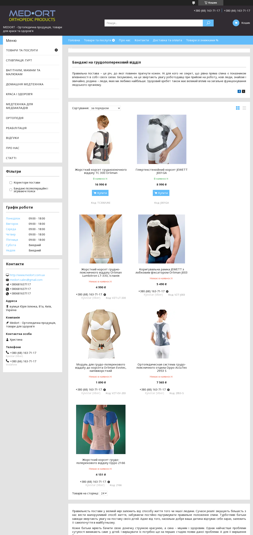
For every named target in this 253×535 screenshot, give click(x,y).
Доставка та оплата (167, 40)
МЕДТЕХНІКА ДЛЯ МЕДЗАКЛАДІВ (19, 106)
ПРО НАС (12, 148)
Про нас (125, 40)
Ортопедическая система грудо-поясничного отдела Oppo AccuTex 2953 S (218, 272)
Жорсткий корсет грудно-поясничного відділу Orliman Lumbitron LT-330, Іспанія (218, 172)
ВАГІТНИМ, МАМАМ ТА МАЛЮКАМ (23, 72)
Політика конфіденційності (176, 531)
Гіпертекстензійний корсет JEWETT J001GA (159, 171)
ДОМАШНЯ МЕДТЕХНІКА (24, 84)
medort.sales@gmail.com (26, 280)
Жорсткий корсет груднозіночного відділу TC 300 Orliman (100, 171)
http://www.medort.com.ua (27, 275)
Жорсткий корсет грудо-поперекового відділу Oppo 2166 (100, 366)
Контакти (142, 40)
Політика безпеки (16, 510)
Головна (74, 40)
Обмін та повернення (83, 49)
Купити (101, 193)
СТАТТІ (11, 158)
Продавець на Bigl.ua (126, 527)
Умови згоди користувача (21, 505)
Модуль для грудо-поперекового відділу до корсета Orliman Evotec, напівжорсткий (159, 272)
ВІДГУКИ (12, 138)
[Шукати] (208, 23)
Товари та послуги (97, 40)
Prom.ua (145, 524)
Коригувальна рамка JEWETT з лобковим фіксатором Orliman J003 (100, 271)
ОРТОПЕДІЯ (15, 118)
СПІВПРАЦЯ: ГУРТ (19, 60)
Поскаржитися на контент (143, 531)
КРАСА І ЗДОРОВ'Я (19, 94)
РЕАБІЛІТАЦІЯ (16, 128)
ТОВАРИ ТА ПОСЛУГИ (22, 50)
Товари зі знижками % (202, 40)
